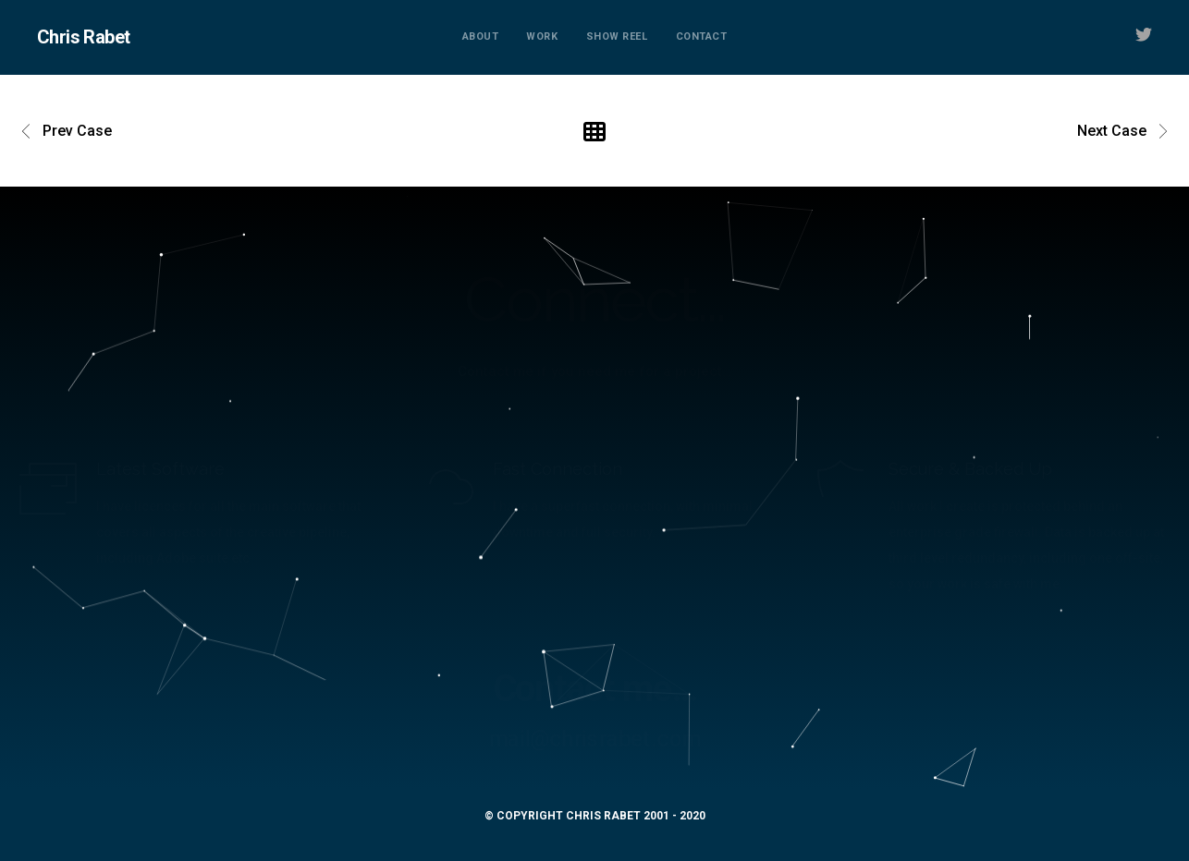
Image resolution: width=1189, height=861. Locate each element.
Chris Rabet (83, 37)
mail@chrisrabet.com (594, 739)
